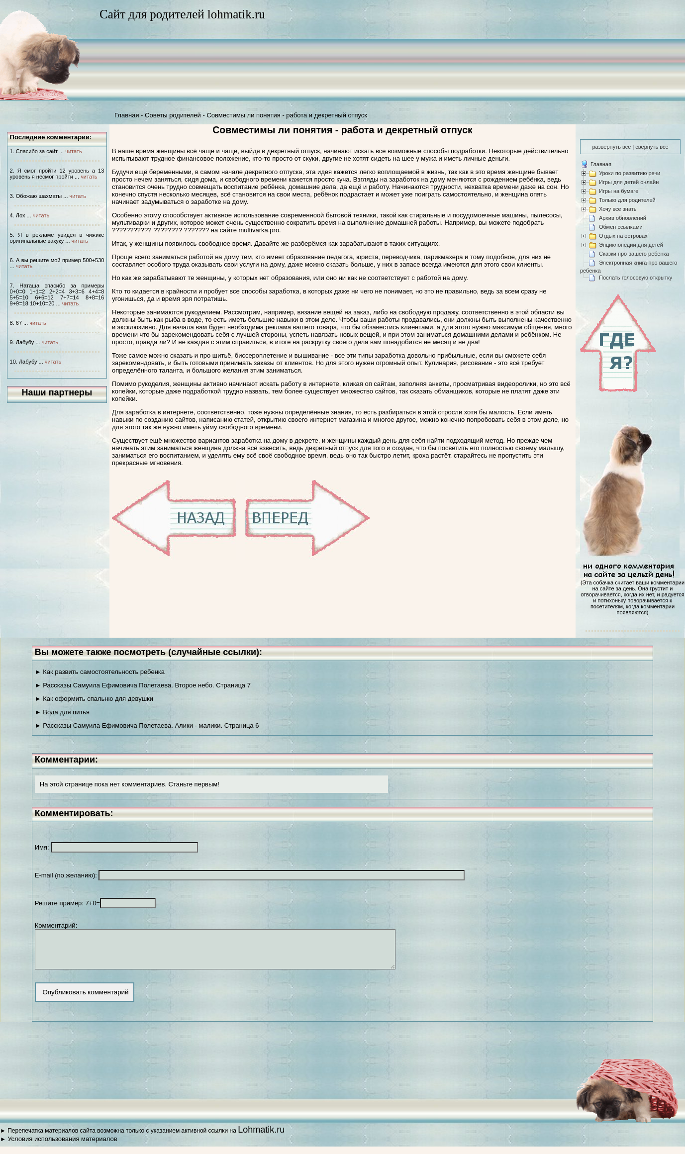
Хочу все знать (618, 209)
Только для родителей (627, 200)
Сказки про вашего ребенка (634, 254)
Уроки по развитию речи (629, 173)
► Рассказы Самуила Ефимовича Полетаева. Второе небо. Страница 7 (143, 685)
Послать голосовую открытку (635, 278)
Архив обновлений (622, 218)
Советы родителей (173, 115)
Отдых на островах (623, 236)
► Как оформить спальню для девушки (94, 698)
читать (73, 151)
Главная (126, 115)
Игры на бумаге (618, 191)
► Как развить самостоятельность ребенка (100, 671)
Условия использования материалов (62, 1146)
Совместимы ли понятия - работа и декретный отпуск (286, 115)
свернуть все (651, 147)
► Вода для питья (62, 712)
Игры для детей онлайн (629, 182)
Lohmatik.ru (261, 1137)
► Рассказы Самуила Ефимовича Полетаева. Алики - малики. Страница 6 (147, 725)
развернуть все (611, 147)
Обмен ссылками (621, 227)
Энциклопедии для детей (631, 245)
